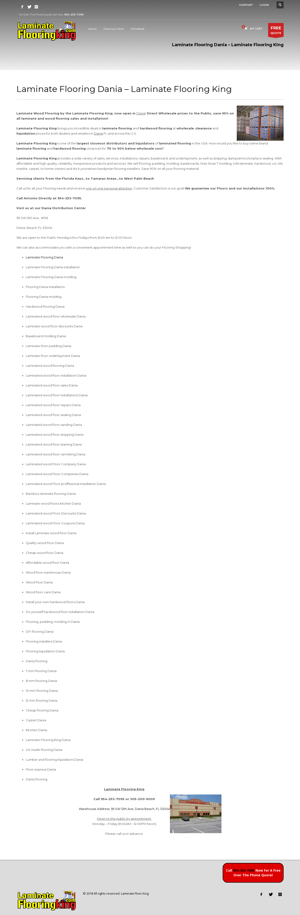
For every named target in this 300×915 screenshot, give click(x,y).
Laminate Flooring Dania (44, 257)
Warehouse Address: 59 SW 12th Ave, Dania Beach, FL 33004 (124, 809)
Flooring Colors (114, 28)
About (92, 28)
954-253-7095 (244, 870)
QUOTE (276, 31)
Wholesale (137, 28)
